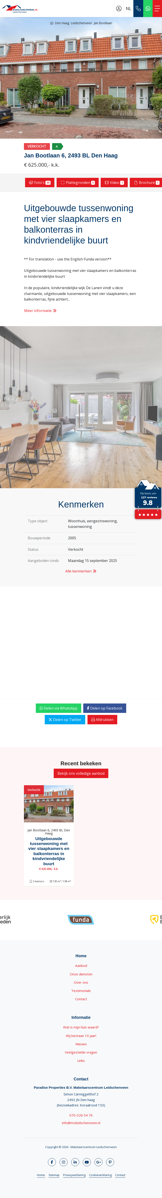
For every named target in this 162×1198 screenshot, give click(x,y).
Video (114, 182)
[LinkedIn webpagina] (75, 1162)
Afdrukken (102, 719)
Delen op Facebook (104, 708)
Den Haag (62, 23)
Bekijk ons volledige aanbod (81, 773)
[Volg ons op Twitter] (64, 1162)
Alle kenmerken (81, 571)
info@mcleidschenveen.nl (81, 1123)
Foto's (40, 182)
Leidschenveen (81, 23)
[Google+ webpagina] (98, 1162)
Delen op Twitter (65, 719)
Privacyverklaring (74, 1175)
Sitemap (54, 1175)
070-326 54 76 (81, 1115)
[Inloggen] (119, 8)
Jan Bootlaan (103, 23)
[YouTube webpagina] (87, 1162)
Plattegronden (77, 182)
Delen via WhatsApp (58, 708)
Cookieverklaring (100, 1175)
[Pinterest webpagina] (110, 1162)
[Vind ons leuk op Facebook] (52, 1162)
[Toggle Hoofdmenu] (157, 8)
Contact (120, 1175)
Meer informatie (40, 310)
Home (41, 1175)
